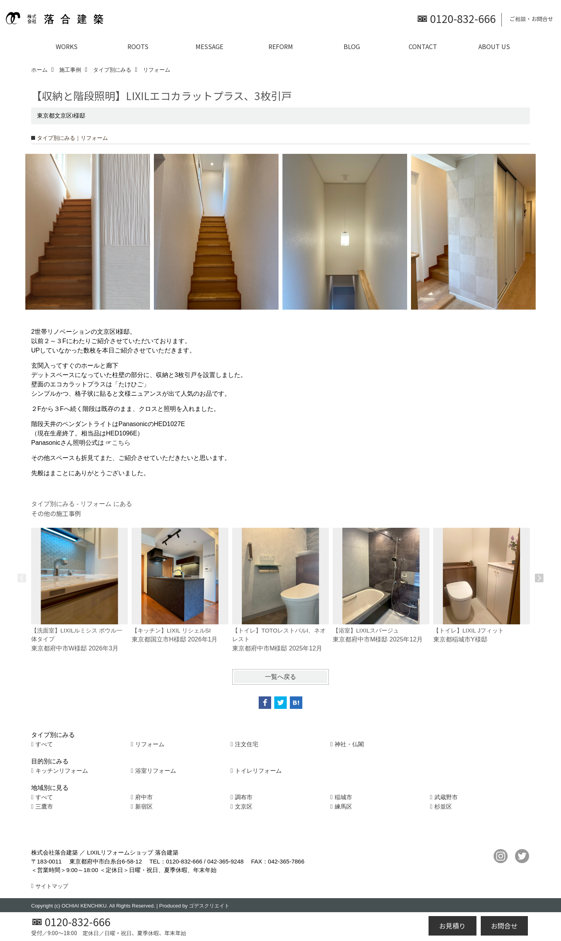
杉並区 (443, 806)
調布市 (243, 797)
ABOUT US (494, 46)
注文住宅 (246, 744)
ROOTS (137, 46)
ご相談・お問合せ (531, 19)
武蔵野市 (446, 797)
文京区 (243, 806)
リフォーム (149, 744)
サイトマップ (51, 886)
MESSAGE (209, 46)
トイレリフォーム (258, 770)
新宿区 (144, 806)
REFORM (280, 46)
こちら (121, 442)
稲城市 (343, 797)
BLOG (352, 46)
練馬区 (343, 806)
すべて (44, 744)
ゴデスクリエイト (209, 906)
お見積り (452, 925)
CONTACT (423, 46)
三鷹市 (44, 806)
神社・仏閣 (349, 744)
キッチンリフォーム (61, 770)
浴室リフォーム (155, 770)
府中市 (144, 797)
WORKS (67, 46)
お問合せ (504, 925)
